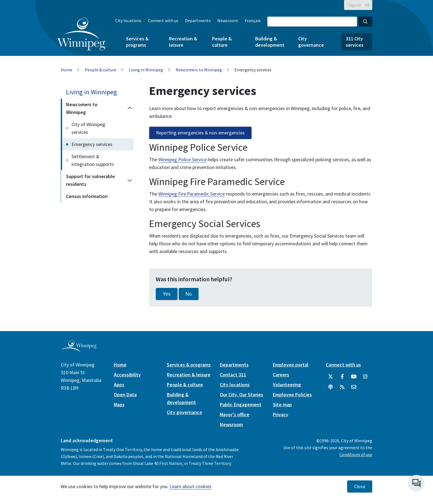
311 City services (354, 41)
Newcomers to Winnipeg (199, 69)
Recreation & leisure (183, 41)
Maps (119, 404)
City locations (128, 20)
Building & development (269, 41)
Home (66, 69)
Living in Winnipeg (146, 69)
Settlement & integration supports (93, 160)
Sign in (354, 5)
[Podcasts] (330, 387)
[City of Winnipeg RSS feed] (342, 387)
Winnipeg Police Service (182, 159)
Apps (119, 384)
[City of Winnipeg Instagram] (365, 376)
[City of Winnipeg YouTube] (353, 376)
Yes (167, 294)
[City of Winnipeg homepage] (78, 350)
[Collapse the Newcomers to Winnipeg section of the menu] (130, 108)
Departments (198, 20)
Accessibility (127, 374)
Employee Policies (292, 394)
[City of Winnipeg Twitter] (330, 376)
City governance (311, 41)
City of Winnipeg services (88, 128)
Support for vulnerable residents (90, 180)
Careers (281, 374)
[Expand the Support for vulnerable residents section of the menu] (130, 180)
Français (253, 20)
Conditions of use (355, 454)
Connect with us (163, 20)
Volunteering (287, 384)
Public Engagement (241, 404)
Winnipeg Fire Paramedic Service (191, 194)
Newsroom (227, 20)
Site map (282, 404)
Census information (87, 196)
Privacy (280, 414)
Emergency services (92, 144)
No (189, 294)
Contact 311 (233, 374)
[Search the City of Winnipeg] (312, 22)
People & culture (222, 41)
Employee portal (290, 364)
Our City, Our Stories (241, 394)
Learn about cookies (191, 486)
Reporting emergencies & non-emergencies (200, 133)
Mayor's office (234, 414)
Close (359, 486)
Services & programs (137, 41)
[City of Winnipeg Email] (353, 387)
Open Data (125, 394)
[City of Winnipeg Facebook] (342, 376)
